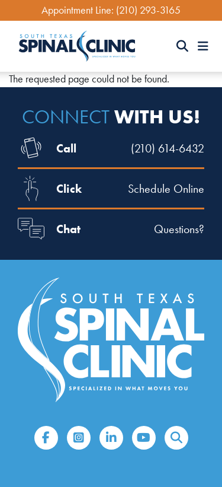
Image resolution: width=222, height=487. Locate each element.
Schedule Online (166, 189)
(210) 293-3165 (148, 10)
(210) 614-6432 (167, 148)
